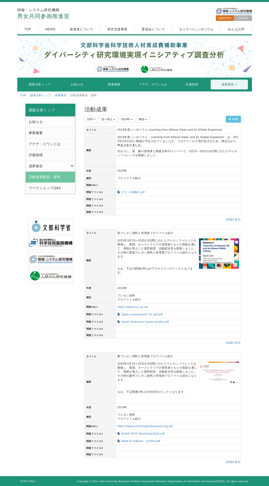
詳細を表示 (233, 219)
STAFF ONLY (28, 481)
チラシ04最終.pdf (133, 192)
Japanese (224, 17)
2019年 (127, 119)
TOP (23, 95)
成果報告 (60, 95)
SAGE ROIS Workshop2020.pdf (143, 433)
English (243, 17)
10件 (91, 119)
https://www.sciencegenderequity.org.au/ (145, 426)
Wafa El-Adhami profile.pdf (140, 441)
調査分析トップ (40, 95)
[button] (229, 84)
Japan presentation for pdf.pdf (142, 314)
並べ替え (108, 119)
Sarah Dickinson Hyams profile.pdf (145, 321)
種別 (143, 119)
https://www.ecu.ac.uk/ (132, 307)
